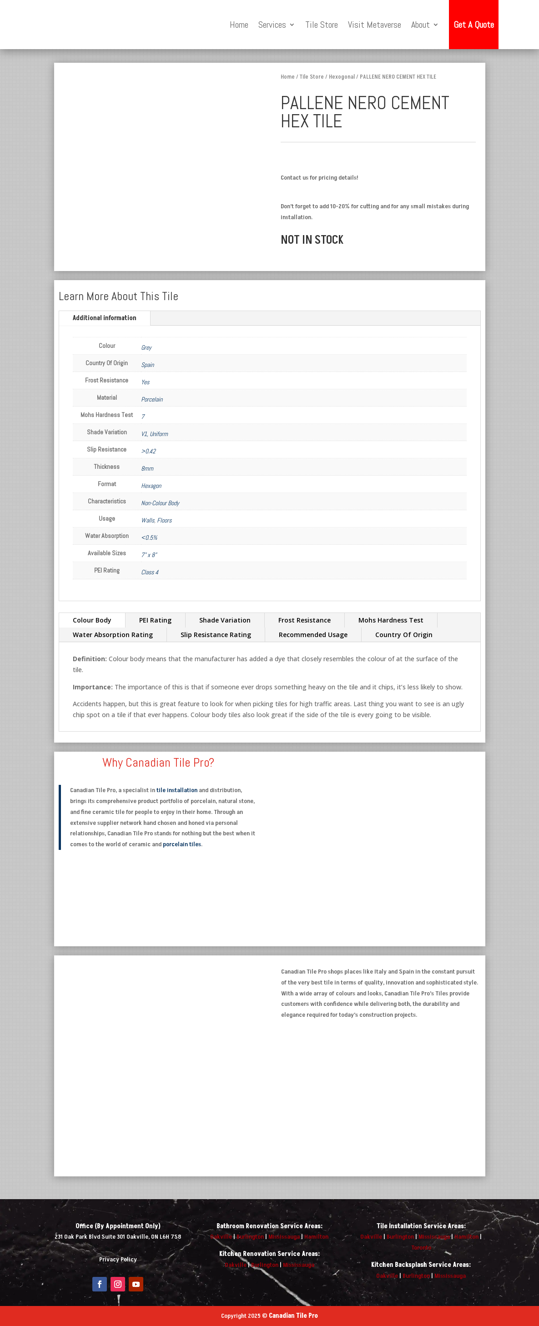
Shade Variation (225, 620)
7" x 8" (148, 555)
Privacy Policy (118, 1259)
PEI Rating (155, 620)
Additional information (104, 318)
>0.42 (148, 451)
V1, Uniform (154, 434)
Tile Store (321, 24)
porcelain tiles (182, 844)
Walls (147, 520)
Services (272, 24)
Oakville (221, 1236)
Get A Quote (473, 24)
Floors (164, 520)
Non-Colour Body (160, 503)
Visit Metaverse (374, 24)
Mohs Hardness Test (390, 620)
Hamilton (316, 1236)
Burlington (250, 1236)
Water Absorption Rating (113, 634)
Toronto (421, 1247)
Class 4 (149, 572)
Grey (146, 347)
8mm (147, 468)
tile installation (176, 790)
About (420, 24)
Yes (145, 382)
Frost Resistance (304, 620)
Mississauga (284, 1236)
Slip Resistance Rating (216, 634)
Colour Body (92, 620)
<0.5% (149, 537)
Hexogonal (342, 77)
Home (239, 24)
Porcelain (151, 399)
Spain (147, 365)
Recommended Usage (313, 634)
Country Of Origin (404, 634)
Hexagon (151, 486)
